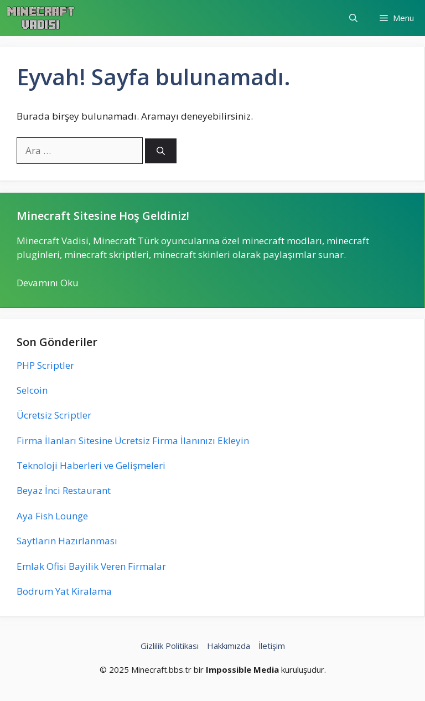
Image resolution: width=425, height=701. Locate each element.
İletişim (271, 645)
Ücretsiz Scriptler (54, 415)
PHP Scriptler (45, 365)
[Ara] (161, 150)
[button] (353, 18)
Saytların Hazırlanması (67, 540)
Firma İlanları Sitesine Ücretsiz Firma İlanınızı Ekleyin (133, 440)
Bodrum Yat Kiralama (64, 591)
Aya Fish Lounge (52, 515)
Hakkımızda (228, 645)
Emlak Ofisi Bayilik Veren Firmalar (91, 566)
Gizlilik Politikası (170, 645)
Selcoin (32, 390)
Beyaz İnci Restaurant (64, 490)
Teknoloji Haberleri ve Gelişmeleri (91, 465)
